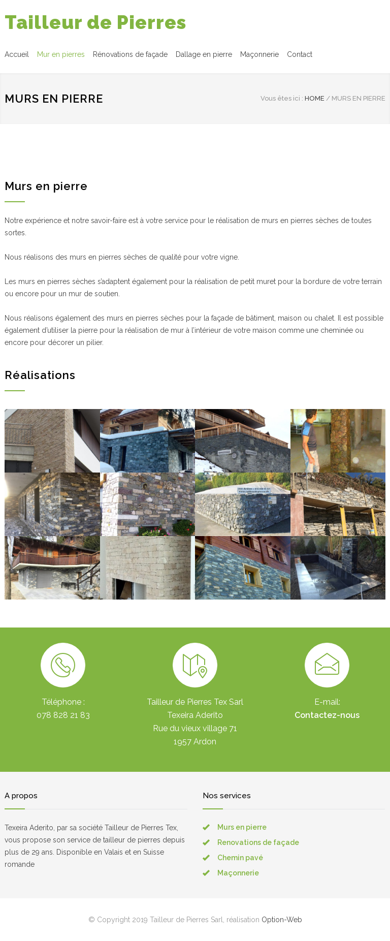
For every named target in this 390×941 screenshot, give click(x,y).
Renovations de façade (258, 842)
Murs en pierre (242, 827)
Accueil (17, 54)
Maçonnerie (259, 54)
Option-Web (282, 920)
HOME (314, 98)
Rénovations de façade (130, 54)
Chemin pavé (240, 858)
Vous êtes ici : (282, 98)
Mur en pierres (61, 54)
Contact (299, 54)
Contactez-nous (327, 715)
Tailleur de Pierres (95, 22)
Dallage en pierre (204, 54)
